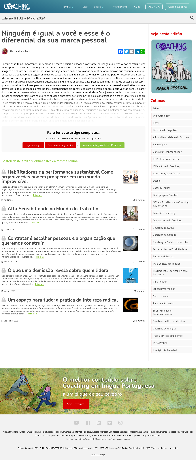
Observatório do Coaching (167, 220)
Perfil (156, 123)
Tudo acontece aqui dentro (168, 335)
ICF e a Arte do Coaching (166, 166)
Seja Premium (75, 404)
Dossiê (156, 180)
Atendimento (120, 6)
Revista (67, 6)
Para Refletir (160, 281)
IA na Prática (160, 343)
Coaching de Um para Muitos (169, 321)
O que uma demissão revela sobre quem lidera (55, 270)
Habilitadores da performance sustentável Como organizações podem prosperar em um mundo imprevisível (57, 177)
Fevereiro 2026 (9, 261)
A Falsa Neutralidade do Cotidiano (171, 137)
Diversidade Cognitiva (165, 130)
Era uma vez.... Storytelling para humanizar (170, 272)
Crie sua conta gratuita (60, 145)
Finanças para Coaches (165, 195)
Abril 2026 (7, 199)
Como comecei (161, 296)
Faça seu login (33, 145)
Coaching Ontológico (164, 328)
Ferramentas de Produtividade (170, 249)
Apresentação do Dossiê (166, 173)
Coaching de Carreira (164, 235)
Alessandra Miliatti (16, 51)
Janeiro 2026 (8, 291)
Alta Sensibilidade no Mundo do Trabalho (50, 209)
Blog (85, 6)
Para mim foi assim (163, 303)
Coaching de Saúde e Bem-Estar (170, 242)
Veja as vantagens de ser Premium (102, 145)
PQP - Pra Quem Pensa (166, 159)
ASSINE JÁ (154, 6)
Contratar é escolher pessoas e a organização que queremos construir (58, 240)
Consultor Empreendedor (167, 152)
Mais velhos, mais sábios (167, 263)
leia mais (37, 195)
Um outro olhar (161, 115)
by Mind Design (98, 454)
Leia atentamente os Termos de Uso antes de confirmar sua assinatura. (98, 439)
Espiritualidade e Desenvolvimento (163, 312)
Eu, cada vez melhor (164, 289)
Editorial (157, 108)
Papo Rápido (160, 144)
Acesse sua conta (177, 6)
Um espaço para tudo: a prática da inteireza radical (60, 300)
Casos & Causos (161, 188)
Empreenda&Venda (164, 256)
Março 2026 (8, 229)
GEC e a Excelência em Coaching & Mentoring (170, 204)
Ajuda (137, 6)
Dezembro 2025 (10, 320)
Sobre (98, 6)
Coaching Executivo (163, 227)
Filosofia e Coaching (164, 213)
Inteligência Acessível (165, 350)
